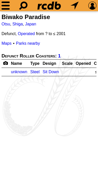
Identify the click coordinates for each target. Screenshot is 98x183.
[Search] (23, 6)
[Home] (49, 6)
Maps (6, 43)
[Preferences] (92, 6)
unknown (19, 72)
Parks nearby (28, 43)
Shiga (17, 24)
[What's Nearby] (75, 6)
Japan (30, 24)
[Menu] (6, 6)
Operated (26, 34)
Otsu (6, 24)
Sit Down (51, 72)
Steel (34, 72)
